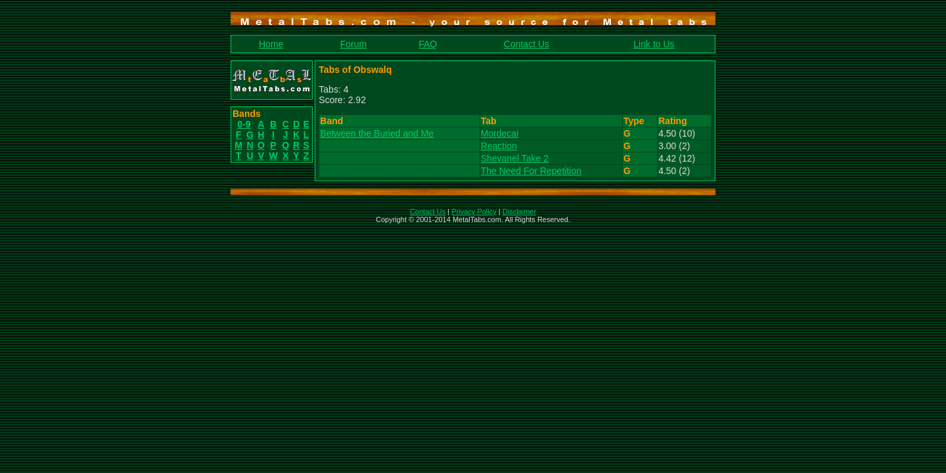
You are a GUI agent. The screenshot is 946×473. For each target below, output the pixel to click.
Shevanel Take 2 (515, 158)
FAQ (427, 44)
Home (271, 44)
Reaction (499, 146)
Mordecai (500, 133)
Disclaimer (519, 211)
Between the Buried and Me (377, 133)
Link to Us (653, 44)
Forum (353, 44)
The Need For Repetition (531, 171)
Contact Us (526, 44)
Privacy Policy (473, 211)
